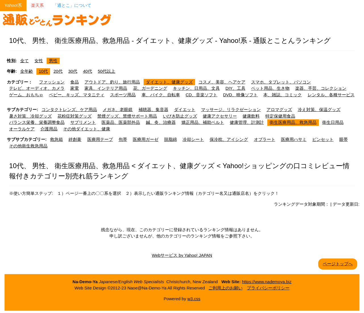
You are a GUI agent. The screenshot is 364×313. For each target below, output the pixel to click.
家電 (74, 88)
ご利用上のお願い (225, 287)
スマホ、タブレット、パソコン (281, 82)
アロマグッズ (279, 109)
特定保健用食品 (280, 116)
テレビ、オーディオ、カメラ (37, 88)
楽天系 (37, 5)
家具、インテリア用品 (105, 88)
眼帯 (343, 139)
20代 (58, 71)
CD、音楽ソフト (202, 94)
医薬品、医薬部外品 (121, 122)
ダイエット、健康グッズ (169, 82)
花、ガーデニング (150, 88)
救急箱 (56, 139)
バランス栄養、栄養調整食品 (37, 122)
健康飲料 (251, 116)
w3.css (193, 298)
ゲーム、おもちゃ (26, 94)
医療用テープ (100, 139)
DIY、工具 (235, 88)
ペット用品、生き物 (270, 88)
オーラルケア (22, 128)
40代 (87, 71)
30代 (72, 71)
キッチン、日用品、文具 (196, 88)
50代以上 (106, 71)
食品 (74, 82)
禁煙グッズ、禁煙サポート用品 (127, 116)
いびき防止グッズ (180, 116)
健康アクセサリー (220, 116)
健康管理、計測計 (247, 122)
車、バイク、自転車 (161, 94)
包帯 (123, 139)
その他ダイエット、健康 (86, 128)
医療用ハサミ (294, 139)
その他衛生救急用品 (28, 145)
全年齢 (26, 71)
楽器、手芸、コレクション (320, 88)
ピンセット (323, 139)
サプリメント (83, 122)
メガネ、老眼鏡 (118, 109)
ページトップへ (338, 263)
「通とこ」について (72, 5)
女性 (38, 60)
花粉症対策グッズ (74, 116)
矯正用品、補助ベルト (202, 122)
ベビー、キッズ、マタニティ (76, 94)
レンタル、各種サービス (331, 94)
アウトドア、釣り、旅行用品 (112, 82)
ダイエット (184, 109)
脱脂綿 (170, 139)
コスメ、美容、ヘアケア (221, 82)
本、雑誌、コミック (282, 94)
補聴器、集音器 (153, 109)
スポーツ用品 (123, 94)
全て (24, 60)
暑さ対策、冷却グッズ (30, 116)
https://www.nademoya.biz (266, 281)
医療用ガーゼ (145, 139)
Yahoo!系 (13, 5)
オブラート (264, 139)
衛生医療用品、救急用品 (293, 122)
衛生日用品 (333, 122)
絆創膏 (75, 139)
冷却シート (193, 139)
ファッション (52, 82)
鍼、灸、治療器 (161, 122)
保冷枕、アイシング (229, 139)
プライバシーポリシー (268, 287)
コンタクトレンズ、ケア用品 (69, 109)
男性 (53, 60)
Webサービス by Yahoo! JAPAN (182, 255)
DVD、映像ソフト (240, 94)
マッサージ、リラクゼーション (231, 109)
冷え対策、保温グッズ (319, 109)
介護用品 (48, 128)
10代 (43, 71)
